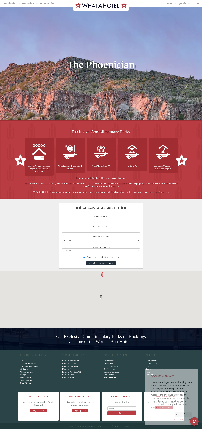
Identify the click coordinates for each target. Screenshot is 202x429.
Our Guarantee (151, 363)
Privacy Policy (127, 426)
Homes (169, 3)
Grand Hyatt (109, 363)
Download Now (163, 408)
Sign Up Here (80, 410)
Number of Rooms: (101, 247)
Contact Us (150, 375)
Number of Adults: (101, 236)
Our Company (151, 361)
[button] (101, 297)
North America (26, 378)
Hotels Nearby (47, 3)
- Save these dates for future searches (101, 257)
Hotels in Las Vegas (70, 366)
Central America (26, 372)
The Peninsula (109, 369)
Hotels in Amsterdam (70, 361)
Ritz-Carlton (109, 375)
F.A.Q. (148, 372)
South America (26, 380)
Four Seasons (109, 361)
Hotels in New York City (72, 372)
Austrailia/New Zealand (29, 366)
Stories (148, 369)
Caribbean (24, 369)
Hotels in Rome (68, 378)
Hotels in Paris (68, 375)
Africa (22, 361)
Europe (23, 375)
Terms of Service (75, 426)
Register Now (38, 410)
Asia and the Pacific (28, 363)
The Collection (9, 3)
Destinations (28, 3)
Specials (182, 3)
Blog (148, 366)
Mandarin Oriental (111, 366)
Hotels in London (69, 369)
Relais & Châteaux (111, 372)
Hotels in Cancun (69, 363)
